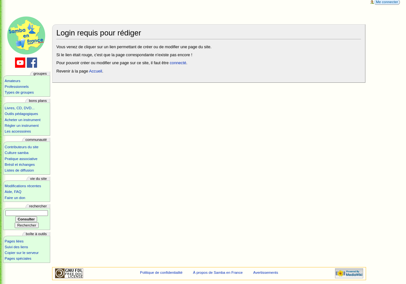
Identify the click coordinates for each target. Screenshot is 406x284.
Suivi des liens (16, 247)
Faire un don (15, 198)
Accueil (95, 71)
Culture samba (16, 153)
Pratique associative (21, 159)
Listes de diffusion (19, 170)
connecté (178, 63)
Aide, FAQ (13, 192)
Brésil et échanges (20, 164)
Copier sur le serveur (22, 253)
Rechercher (38, 206)
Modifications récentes (23, 186)
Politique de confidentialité (161, 272)
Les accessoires (18, 131)
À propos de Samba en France (218, 272)
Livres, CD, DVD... (20, 108)
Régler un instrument (22, 125)
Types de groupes (19, 92)
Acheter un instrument (23, 120)
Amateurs (12, 81)
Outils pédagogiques (21, 114)
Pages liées (14, 241)
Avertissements (265, 272)
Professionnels (17, 86)
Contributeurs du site (22, 147)
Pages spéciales (18, 258)
